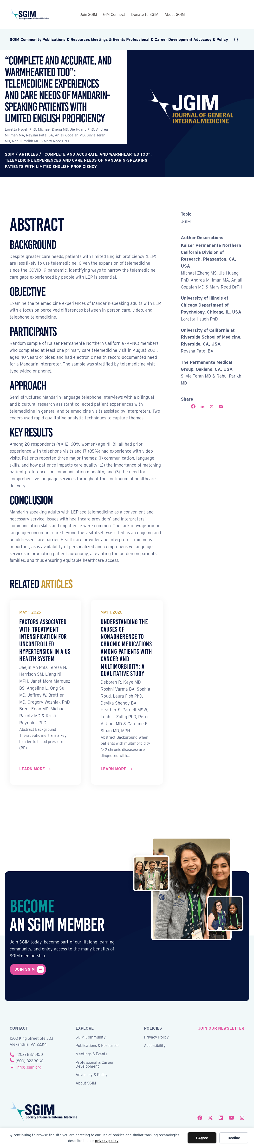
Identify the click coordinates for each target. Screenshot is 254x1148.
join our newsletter (221, 1028)
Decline (234, 1138)
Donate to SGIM (144, 14)
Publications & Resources (66, 39)
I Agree (202, 1138)
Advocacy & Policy (210, 39)
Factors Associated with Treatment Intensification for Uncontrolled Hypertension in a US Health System (45, 640)
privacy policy (106, 1141)
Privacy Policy (156, 1037)
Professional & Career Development (159, 39)
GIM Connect (114, 14)
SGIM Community (25, 39)
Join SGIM (88, 14)
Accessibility (155, 1046)
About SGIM (174, 14)
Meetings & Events (108, 39)
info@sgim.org (28, 1067)
